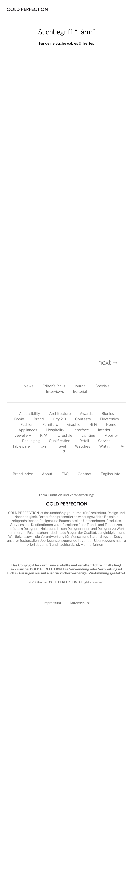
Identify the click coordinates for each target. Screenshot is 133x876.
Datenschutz (80, 603)
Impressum (52, 603)
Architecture (60, 413)
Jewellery (23, 435)
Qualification (59, 441)
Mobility (111, 435)
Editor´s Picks (53, 386)
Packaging (31, 441)
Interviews (55, 391)
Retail (84, 441)
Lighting (88, 435)
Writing (105, 446)
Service (104, 441)
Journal (80, 386)
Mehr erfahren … (93, 545)
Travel (61, 446)
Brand (39, 419)
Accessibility (29, 413)
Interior (104, 430)
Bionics (108, 413)
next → (112, 362)
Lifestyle (65, 435)
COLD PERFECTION (23, 513)
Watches (82, 446)
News (28, 386)
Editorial (80, 391)
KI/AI (44, 435)
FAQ (65, 474)
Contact (85, 474)
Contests (83, 419)
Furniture (50, 424)
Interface (81, 430)
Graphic (73, 424)
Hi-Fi (93, 424)
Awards (86, 413)
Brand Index (23, 474)
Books (19, 419)
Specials (102, 386)
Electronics (109, 419)
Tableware (21, 446)
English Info (110, 474)
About (47, 474)
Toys (43, 446)
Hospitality (55, 430)
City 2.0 (59, 419)
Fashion (27, 424)
